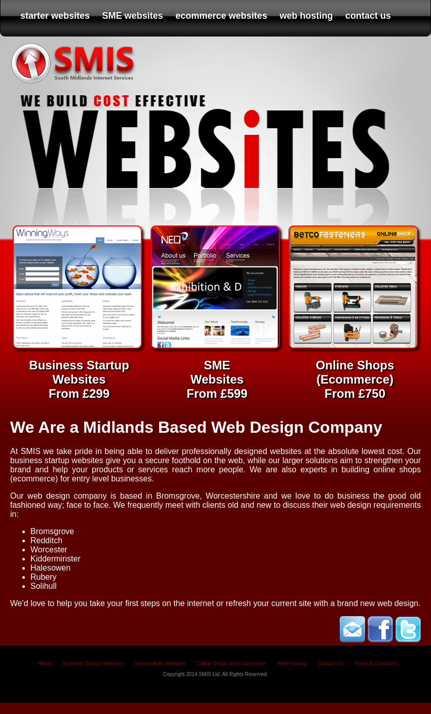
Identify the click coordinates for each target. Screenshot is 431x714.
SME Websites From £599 (217, 372)
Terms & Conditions (376, 663)
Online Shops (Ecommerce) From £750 (355, 372)
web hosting (306, 16)
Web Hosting (291, 663)
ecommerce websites (221, 16)
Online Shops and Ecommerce (231, 663)
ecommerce (34, 478)
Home (45, 663)
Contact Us (329, 663)
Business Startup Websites (93, 663)
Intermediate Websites (160, 663)
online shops (397, 469)
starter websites (55, 16)
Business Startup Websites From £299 (79, 372)
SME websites (132, 16)
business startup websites (56, 460)
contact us (368, 16)
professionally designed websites (242, 451)
